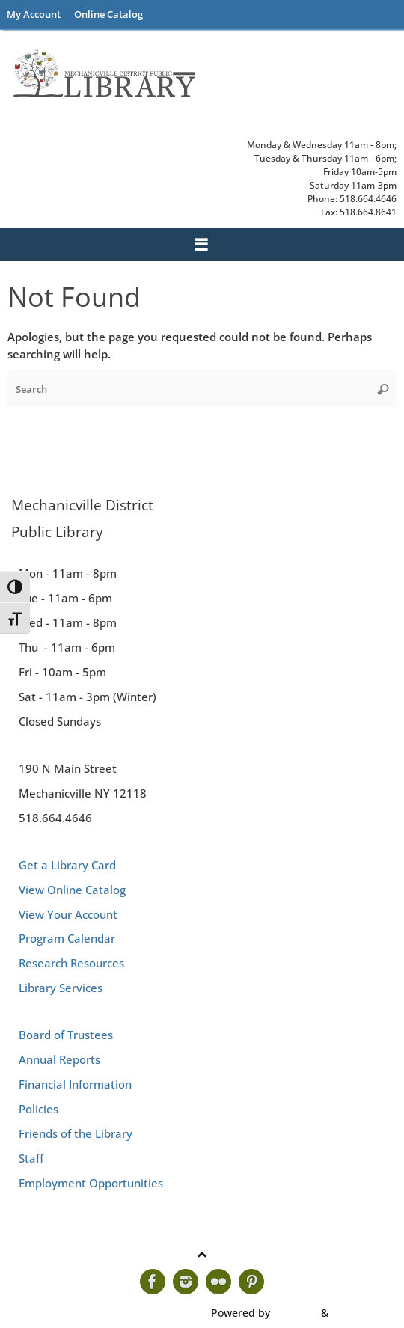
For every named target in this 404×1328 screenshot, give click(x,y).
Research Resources (71, 962)
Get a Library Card (67, 864)
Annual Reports (59, 1059)
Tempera (295, 1313)
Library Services (60, 987)
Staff (31, 1158)
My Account (34, 14)
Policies (38, 1108)
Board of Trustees (66, 1034)
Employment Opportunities (91, 1182)
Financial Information (75, 1084)
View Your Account (68, 914)
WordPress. (360, 1313)
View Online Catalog (72, 889)
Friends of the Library (75, 1133)
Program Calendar (67, 938)
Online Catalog (108, 14)
